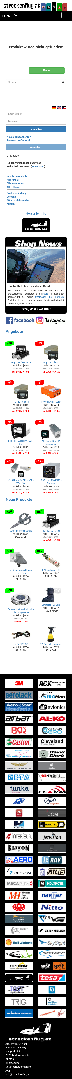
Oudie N (46, 293)
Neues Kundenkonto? (19, 136)
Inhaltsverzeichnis (17, 176)
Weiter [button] (47, 70)
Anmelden (36, 129)
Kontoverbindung (16, 193)
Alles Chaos (13, 187)
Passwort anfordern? (18, 140)
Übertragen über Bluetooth (49, 297)
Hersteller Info (36, 213)
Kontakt (11, 203)
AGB (8, 1070)
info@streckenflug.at (17, 1074)
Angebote (14, 331)
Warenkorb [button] (36, 147)
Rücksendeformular (18, 200)
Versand (11, 196)
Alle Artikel (13, 179)
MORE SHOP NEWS (40, 309)
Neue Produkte (19, 499)
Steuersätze (38, 166)
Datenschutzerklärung (18, 1066)
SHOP (24, 309)
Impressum (12, 1063)
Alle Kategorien (15, 183)
